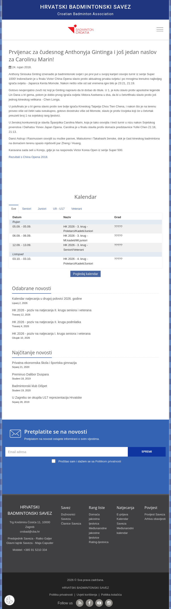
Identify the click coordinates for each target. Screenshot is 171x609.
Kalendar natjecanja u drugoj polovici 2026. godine (47, 298)
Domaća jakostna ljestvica (94, 519)
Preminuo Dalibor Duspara (30, 374)
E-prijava (122, 514)
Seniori (26, 208)
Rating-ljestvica (98, 542)
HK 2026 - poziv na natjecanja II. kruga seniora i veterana (51, 310)
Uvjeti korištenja (87, 594)
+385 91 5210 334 (35, 550)
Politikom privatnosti (108, 461)
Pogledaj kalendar (85, 274)
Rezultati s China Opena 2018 (28, 157)
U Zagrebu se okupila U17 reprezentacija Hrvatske (47, 397)
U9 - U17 (59, 208)
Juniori (42, 208)
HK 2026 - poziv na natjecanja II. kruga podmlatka (46, 322)
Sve (13, 208)
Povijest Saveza (155, 514)
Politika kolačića (111, 594)
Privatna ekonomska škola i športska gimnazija (44, 363)
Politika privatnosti (61, 594)
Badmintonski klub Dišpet (29, 386)
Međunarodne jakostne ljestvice (98, 533)
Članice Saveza (71, 523)
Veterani (76, 208)
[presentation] (86, 475)
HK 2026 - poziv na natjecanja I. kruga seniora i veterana (51, 333)
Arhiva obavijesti (155, 519)
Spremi (147, 451)
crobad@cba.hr (30, 531)
